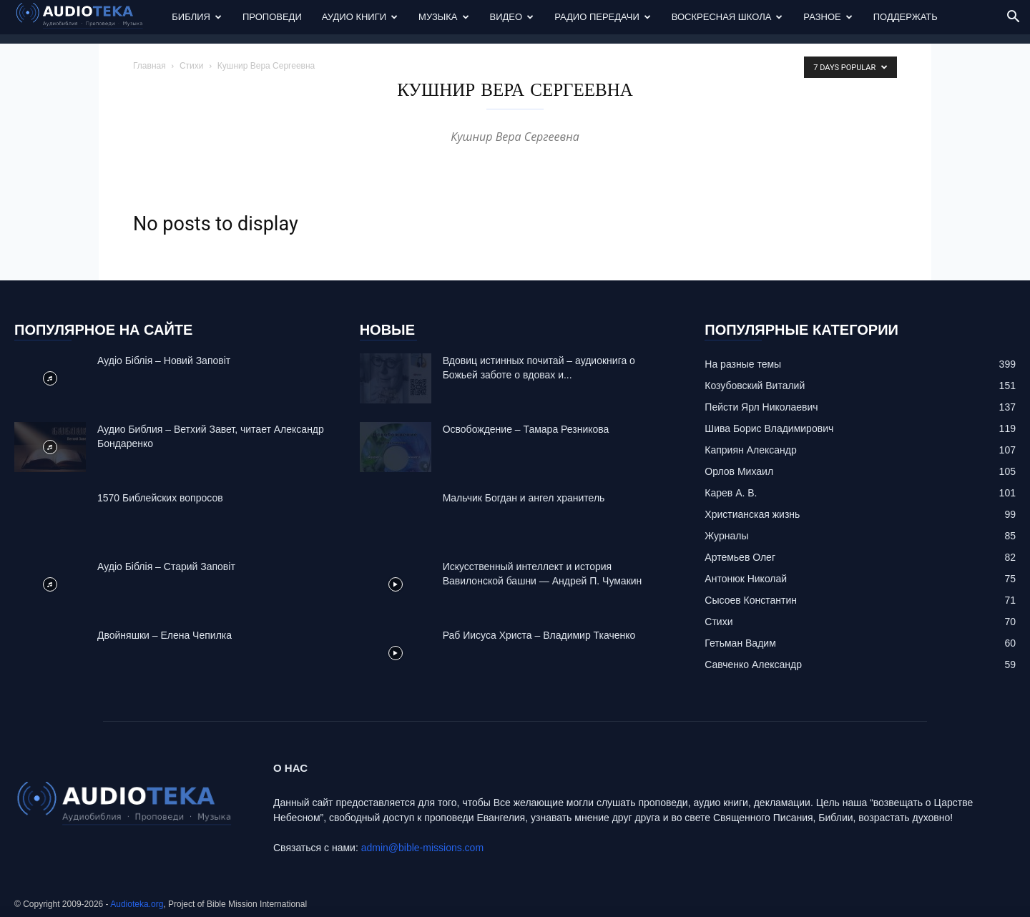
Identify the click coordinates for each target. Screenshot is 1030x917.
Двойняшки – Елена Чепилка (164, 635)
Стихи (192, 66)
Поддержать (905, 16)
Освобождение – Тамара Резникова (526, 429)
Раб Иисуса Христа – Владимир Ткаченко (539, 635)
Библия (197, 16)
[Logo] (88, 17)
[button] (1013, 18)
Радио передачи (602, 16)
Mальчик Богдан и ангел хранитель (524, 498)
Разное (827, 16)
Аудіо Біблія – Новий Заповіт (163, 360)
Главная (149, 66)
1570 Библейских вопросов (160, 498)
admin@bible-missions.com (422, 847)
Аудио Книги (360, 16)
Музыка (443, 16)
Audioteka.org (136, 904)
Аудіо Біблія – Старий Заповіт (166, 566)
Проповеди (272, 16)
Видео (512, 16)
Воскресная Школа (727, 16)
